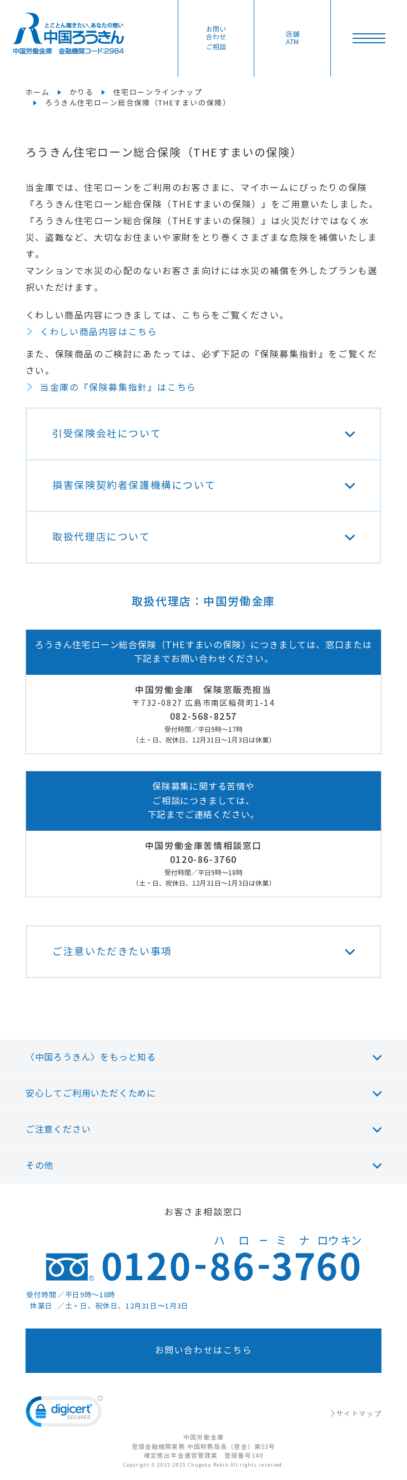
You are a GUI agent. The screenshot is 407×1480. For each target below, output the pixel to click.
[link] (64, 1414)
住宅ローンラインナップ (158, 92)
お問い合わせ (216, 38)
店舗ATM (292, 38)
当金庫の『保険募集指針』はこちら (118, 387)
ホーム (38, 92)
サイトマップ (359, 1413)
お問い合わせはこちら (204, 1350)
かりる (81, 92)
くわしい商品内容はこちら (98, 332)
